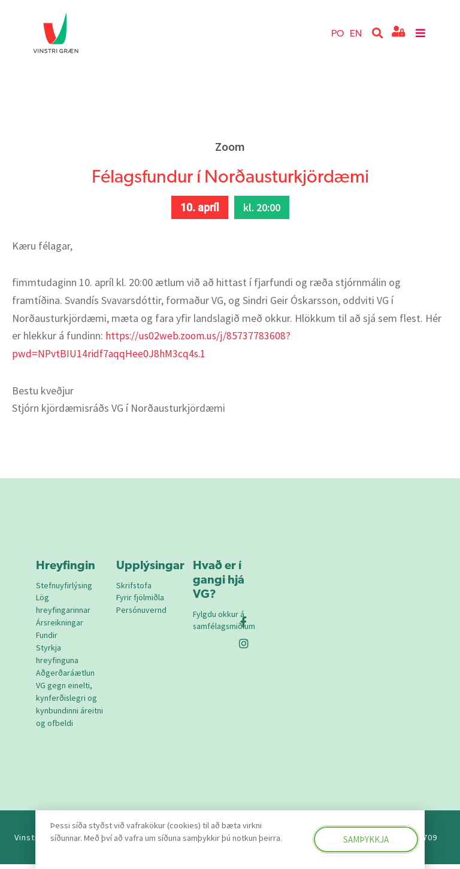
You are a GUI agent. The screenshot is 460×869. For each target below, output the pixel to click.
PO (337, 32)
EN (356, 32)
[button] (378, 33)
